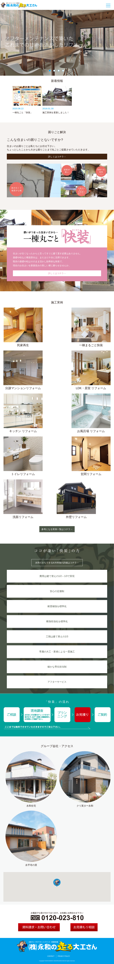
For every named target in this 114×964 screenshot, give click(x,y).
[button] (57, 883)
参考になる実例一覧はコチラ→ (57, 529)
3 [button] (59, 71)
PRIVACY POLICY (64, 956)
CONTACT (50, 956)
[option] (57, 43)
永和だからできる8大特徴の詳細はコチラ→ (57, 562)
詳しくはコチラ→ (57, 156)
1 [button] (50, 71)
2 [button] (54, 71)
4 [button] (63, 71)
